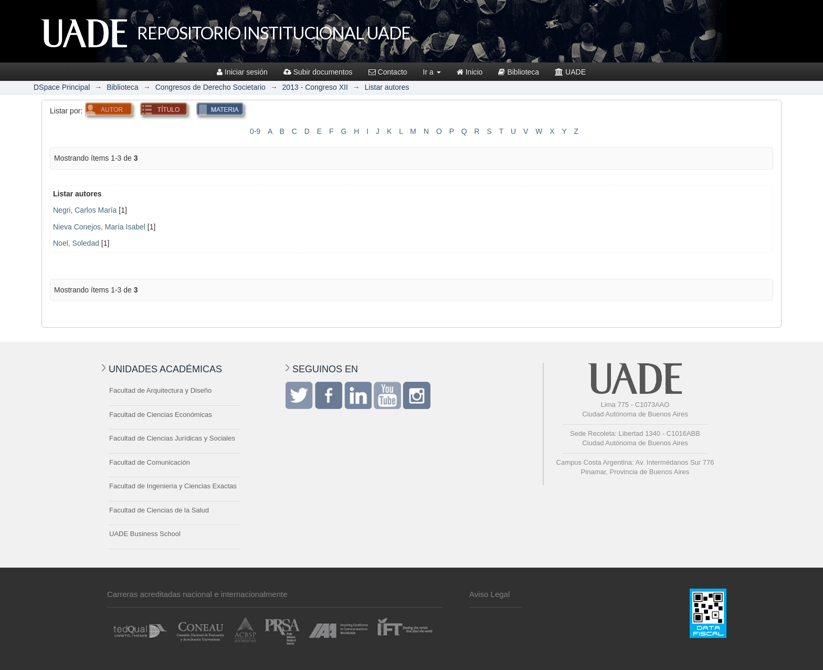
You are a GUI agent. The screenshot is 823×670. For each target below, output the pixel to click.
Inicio (470, 72)
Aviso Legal (489, 594)
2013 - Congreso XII (315, 87)
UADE (570, 72)
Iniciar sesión (242, 72)
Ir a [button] (432, 72)
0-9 (255, 131)
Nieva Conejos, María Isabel (99, 227)
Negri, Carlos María (85, 210)
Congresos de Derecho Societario (210, 87)
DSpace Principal (62, 87)
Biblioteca (518, 72)
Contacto (387, 72)
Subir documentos (318, 72)
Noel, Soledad (76, 243)
